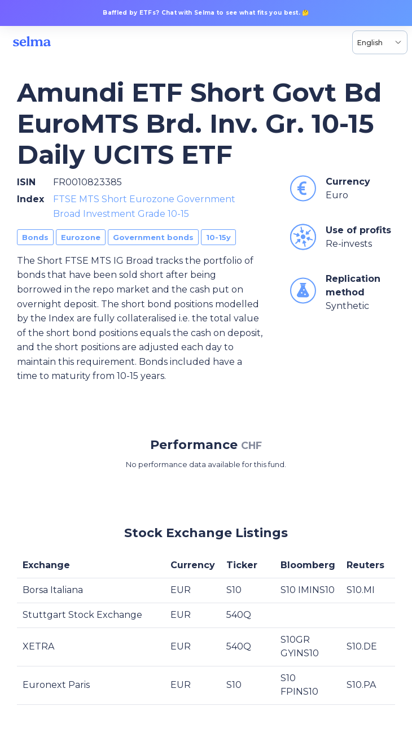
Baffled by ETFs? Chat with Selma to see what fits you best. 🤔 (206, 12)
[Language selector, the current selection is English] (379, 42)
